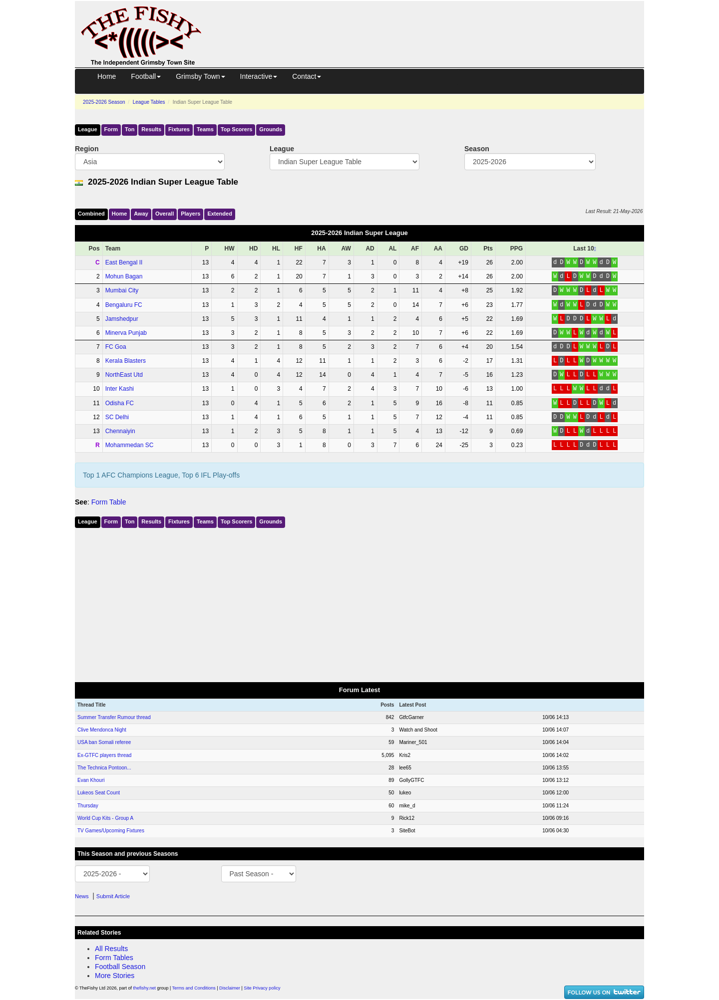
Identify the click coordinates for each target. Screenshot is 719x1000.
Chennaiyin (120, 431)
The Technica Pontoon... (104, 767)
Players (190, 214)
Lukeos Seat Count (98, 792)
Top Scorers (236, 129)
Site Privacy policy (262, 988)
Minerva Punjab (126, 332)
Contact (306, 76)
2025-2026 (104, 102)
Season (476, 149)
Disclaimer (229, 988)
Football (146, 76)
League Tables (149, 102)
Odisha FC (119, 403)
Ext (219, 214)
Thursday (87, 805)
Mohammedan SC (129, 445)
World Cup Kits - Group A (105, 818)
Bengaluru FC (123, 304)
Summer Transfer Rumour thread (114, 717)
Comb (91, 214)
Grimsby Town (200, 76)
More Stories (114, 976)
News (82, 896)
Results (151, 129)
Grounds (270, 129)
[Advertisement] (432, 23)
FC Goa (115, 346)
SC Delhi (117, 417)
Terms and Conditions (194, 988)
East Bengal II (124, 262)
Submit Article (113, 896)
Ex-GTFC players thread (104, 755)
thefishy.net (144, 988)
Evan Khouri (90, 780)
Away (141, 214)
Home (106, 76)
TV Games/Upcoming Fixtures (110, 830)
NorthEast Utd (124, 374)
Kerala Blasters (125, 360)
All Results (111, 949)
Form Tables (114, 958)
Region (86, 149)
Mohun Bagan (124, 276)
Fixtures (179, 129)
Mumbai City (122, 290)
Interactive (259, 76)
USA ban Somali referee (104, 742)
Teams (205, 129)
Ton (129, 129)
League (87, 129)
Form (111, 129)
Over (164, 214)
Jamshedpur (121, 318)
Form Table (108, 502)
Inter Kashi (119, 388)
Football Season (120, 967)
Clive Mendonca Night (101, 730)
